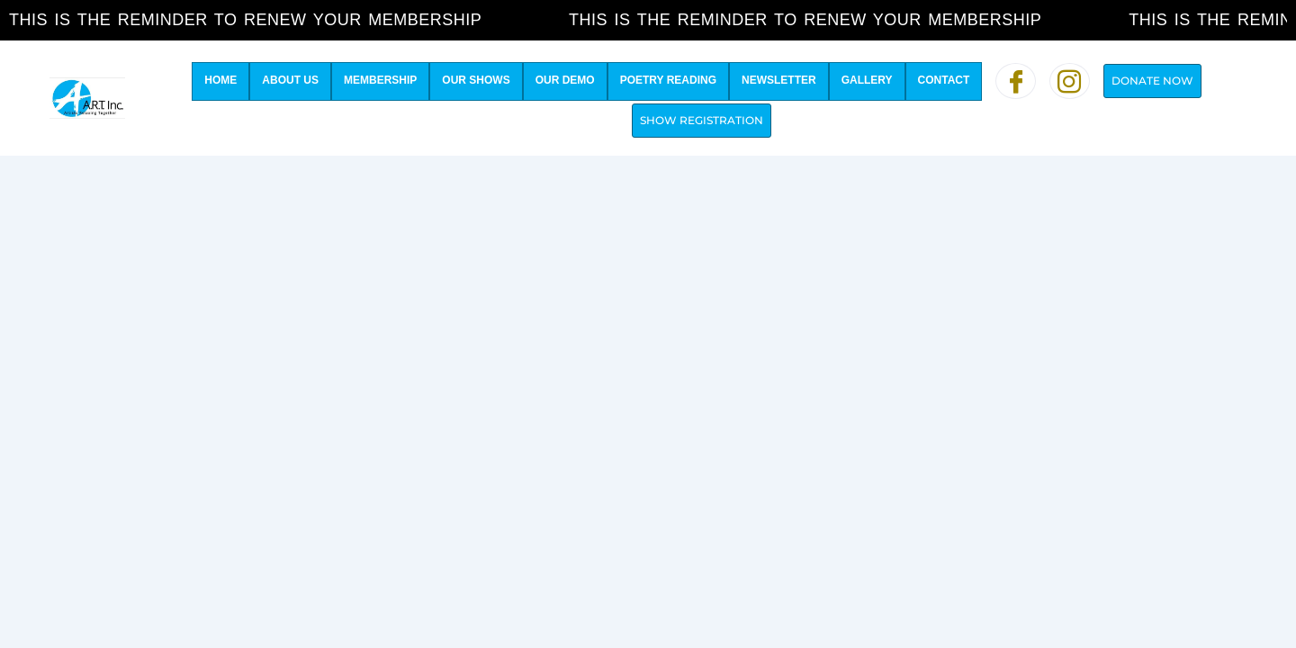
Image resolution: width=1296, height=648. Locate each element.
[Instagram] (1069, 81)
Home (220, 80)
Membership (380, 80)
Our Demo (565, 80)
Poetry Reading (668, 80)
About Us (290, 80)
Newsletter (779, 80)
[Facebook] (1015, 81)
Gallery (867, 80)
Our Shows (475, 80)
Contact (944, 80)
